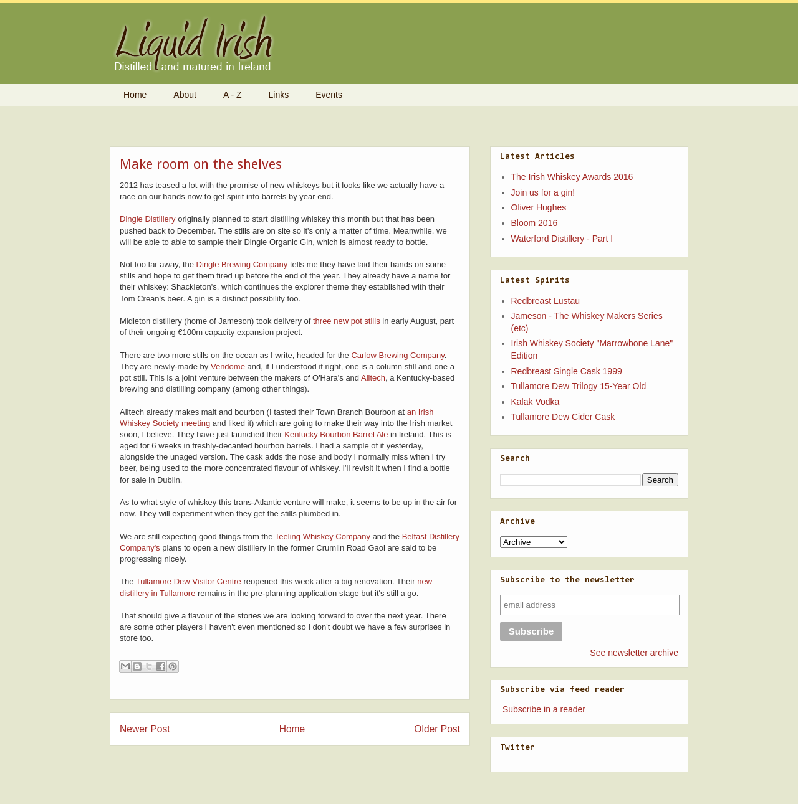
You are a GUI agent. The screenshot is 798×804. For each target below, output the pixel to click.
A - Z (232, 95)
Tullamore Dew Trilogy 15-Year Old (579, 386)
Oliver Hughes (539, 207)
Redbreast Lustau (545, 301)
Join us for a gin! (543, 192)
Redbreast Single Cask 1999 (566, 371)
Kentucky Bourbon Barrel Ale (336, 434)
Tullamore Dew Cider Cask (563, 417)
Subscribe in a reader (543, 709)
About (184, 95)
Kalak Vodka (535, 402)
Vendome (228, 366)
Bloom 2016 (534, 223)
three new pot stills (346, 321)
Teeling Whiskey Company (322, 536)
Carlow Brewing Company (397, 355)
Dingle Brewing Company (242, 264)
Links (279, 95)
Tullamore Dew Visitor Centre (188, 581)
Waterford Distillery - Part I (562, 239)
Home (135, 95)
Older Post (437, 729)
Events (328, 95)
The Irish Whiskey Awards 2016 (572, 177)
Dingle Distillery (148, 219)
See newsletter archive (634, 653)
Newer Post (145, 729)
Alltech (373, 377)
